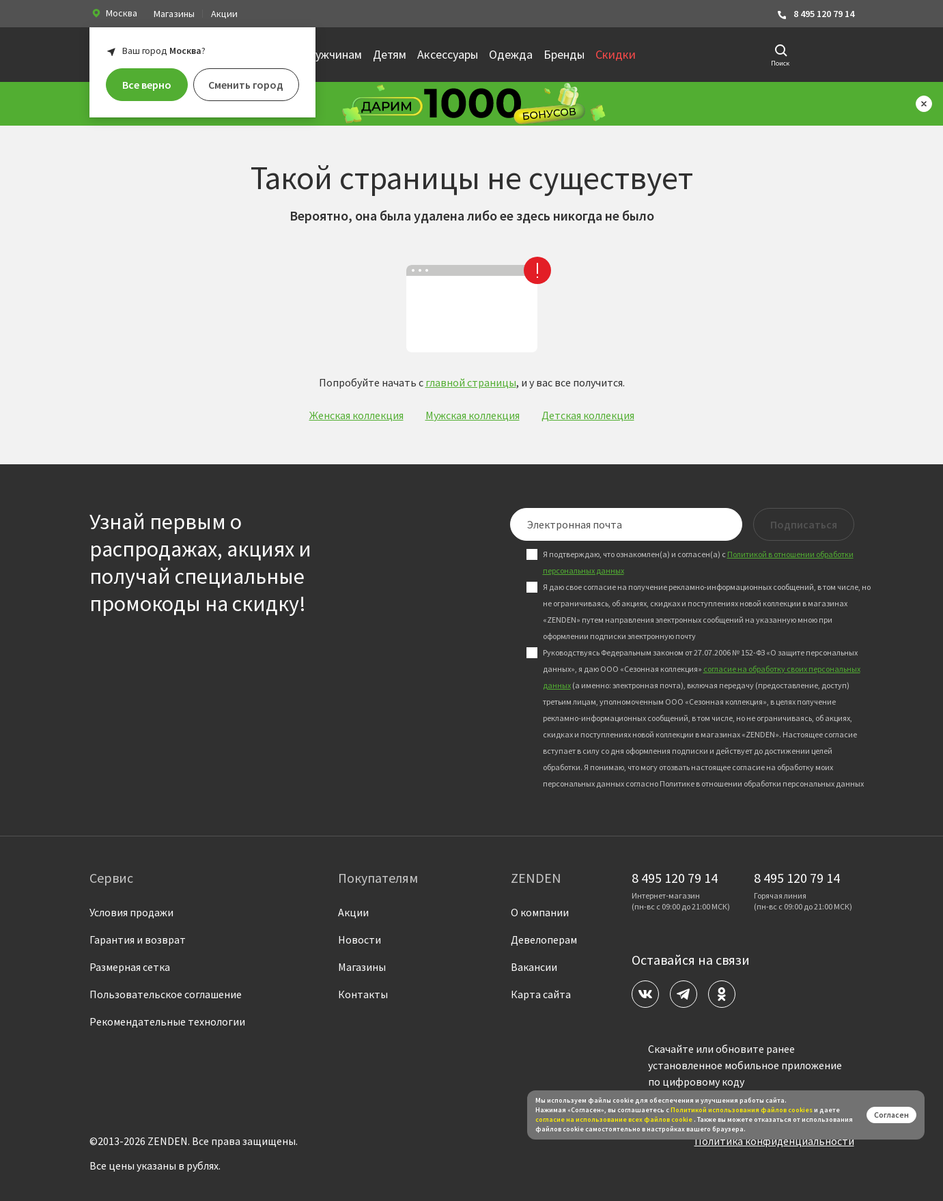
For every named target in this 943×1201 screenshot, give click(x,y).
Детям (389, 54)
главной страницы (470, 382)
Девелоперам (544, 939)
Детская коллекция (587, 415)
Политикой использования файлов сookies (742, 1109)
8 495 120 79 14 (815, 14)
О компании (540, 912)
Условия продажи (131, 912)
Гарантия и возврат (137, 939)
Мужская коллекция (472, 415)
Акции (224, 14)
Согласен (891, 1115)
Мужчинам (334, 54)
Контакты (363, 994)
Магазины (174, 14)
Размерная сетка (129, 967)
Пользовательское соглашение (165, 994)
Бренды (564, 54)
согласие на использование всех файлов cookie (614, 1119)
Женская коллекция (356, 415)
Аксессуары (447, 54)
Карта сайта (541, 994)
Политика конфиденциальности (774, 1141)
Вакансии (534, 967)
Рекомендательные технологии (167, 1021)
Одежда (511, 54)
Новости (359, 939)
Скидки (615, 54)
